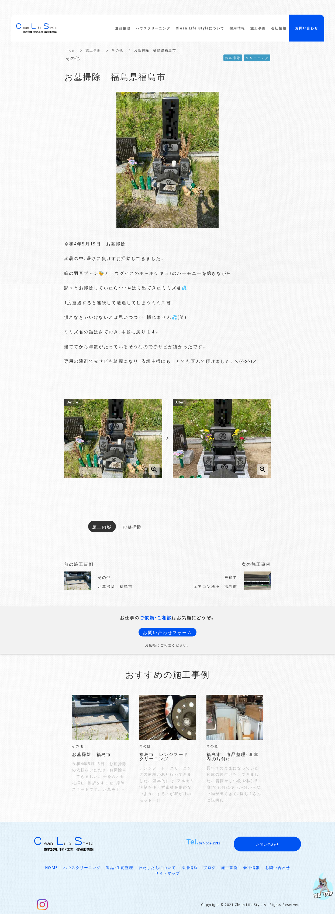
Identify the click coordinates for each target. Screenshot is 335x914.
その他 (117, 50)
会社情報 (251, 867)
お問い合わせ (277, 867)
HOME (51, 867)
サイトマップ (167, 873)
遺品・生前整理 (119, 867)
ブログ (209, 867)
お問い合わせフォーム (167, 632)
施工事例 (93, 50)
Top (71, 50)
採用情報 (189, 867)
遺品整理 (122, 30)
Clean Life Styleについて (200, 30)
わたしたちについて (157, 867)
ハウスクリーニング (82, 867)
